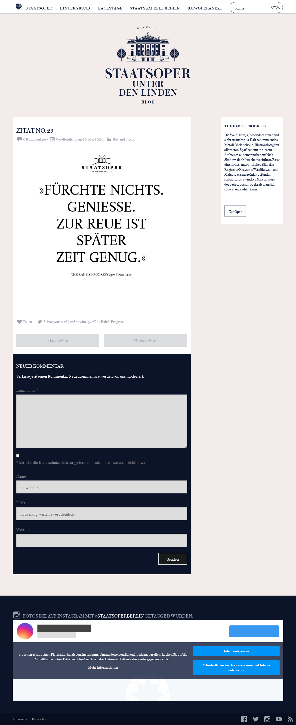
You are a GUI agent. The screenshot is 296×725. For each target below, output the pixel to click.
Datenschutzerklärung (57, 462)
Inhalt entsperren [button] (236, 651)
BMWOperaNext (205, 8)
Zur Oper (235, 211)
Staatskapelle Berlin (155, 8)
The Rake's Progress (109, 321)
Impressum (20, 719)
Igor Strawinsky (78, 321)
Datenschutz (40, 719)
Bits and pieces (124, 139)
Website (23, 529)
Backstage (110, 8)
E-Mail (22, 502)
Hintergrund (75, 8)
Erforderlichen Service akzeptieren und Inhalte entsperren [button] (236, 667)
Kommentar (27, 390)
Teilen (27, 321)
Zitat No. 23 (34, 130)
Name (21, 476)
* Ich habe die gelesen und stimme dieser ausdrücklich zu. (81, 462)
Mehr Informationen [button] (103, 667)
